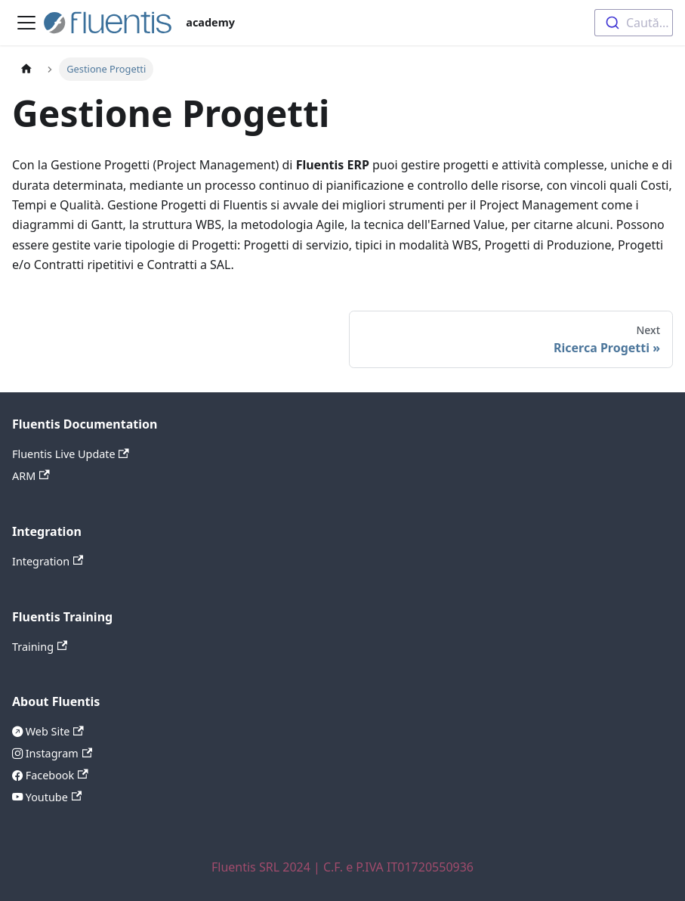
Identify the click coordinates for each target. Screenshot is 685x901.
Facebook (55, 775)
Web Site (53, 731)
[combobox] (633, 22)
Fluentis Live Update (70, 454)
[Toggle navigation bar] (26, 22)
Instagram (57, 753)
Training (39, 646)
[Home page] (26, 69)
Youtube (52, 797)
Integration (47, 561)
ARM (31, 476)
